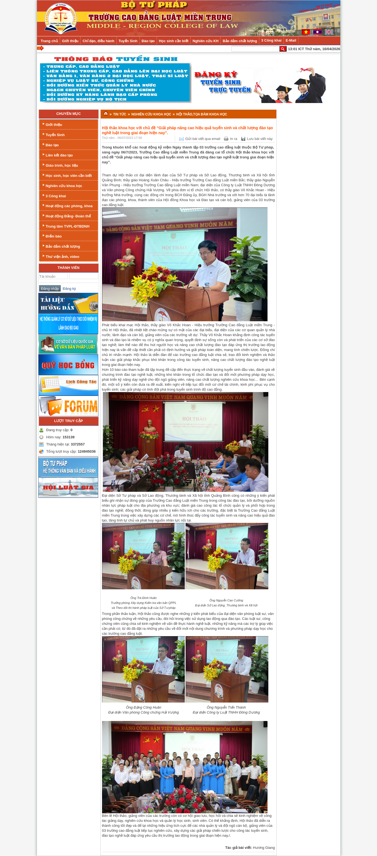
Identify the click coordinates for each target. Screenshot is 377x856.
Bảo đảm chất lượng (60, 246)
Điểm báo (51, 235)
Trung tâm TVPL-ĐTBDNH (65, 225)
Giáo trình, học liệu (59, 165)
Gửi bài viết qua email (202, 139)
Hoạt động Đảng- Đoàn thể (66, 215)
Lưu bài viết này (260, 139)
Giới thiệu (51, 124)
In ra (233, 139)
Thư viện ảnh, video (60, 256)
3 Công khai (53, 195)
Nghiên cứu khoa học (61, 185)
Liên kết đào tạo (57, 154)
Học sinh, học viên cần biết (66, 175)
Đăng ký (68, 289)
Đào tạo (50, 144)
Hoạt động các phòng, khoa (67, 205)
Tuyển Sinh (53, 134)
